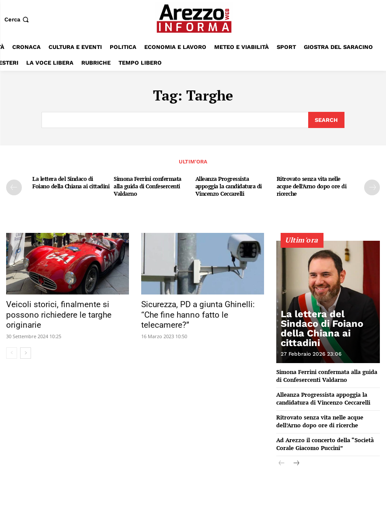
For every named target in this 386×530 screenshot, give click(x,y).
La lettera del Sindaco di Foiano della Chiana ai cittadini (70, 181)
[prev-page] (14, 186)
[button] (17, 19)
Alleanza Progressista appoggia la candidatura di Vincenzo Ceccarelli (228, 185)
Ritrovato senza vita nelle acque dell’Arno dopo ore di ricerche (312, 185)
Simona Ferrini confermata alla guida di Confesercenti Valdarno (147, 185)
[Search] (326, 120)
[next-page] (372, 186)
